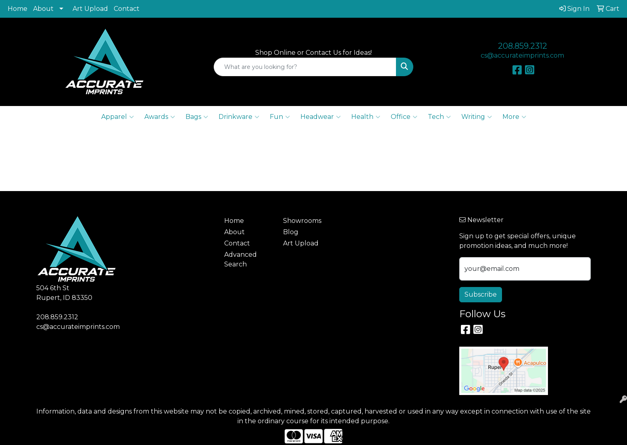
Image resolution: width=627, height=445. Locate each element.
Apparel (117, 117)
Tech (439, 117)
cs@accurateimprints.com (522, 55)
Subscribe (481, 294)
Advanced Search (240, 259)
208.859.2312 (522, 46)
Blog (290, 232)
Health (365, 117)
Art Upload (90, 8)
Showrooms (302, 221)
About (43, 8)
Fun (280, 117)
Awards (159, 117)
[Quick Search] (305, 67)
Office (404, 117)
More (514, 117)
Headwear (320, 117)
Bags (196, 117)
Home (17, 8)
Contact (127, 8)
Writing (476, 117)
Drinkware (239, 117)
